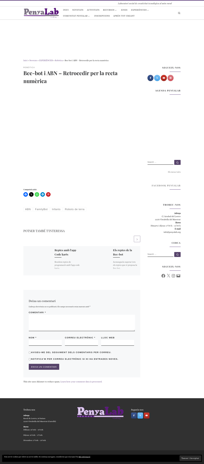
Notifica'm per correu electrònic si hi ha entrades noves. (74, 359)
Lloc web (108, 337)
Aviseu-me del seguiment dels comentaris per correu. (71, 352)
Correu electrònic (80, 337)
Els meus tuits (174, 172)
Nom (33, 337)
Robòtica (59, 60)
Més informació (84, 457)
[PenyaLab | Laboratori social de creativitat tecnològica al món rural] (41, 12)
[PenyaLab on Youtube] (164, 78)
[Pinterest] (171, 78)
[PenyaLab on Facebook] (150, 78)
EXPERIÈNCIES (46, 60)
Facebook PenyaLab (166, 185)
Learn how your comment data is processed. (81, 381)
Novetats (33, 60)
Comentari (37, 312)
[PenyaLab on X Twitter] (157, 78)
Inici (25, 60)
